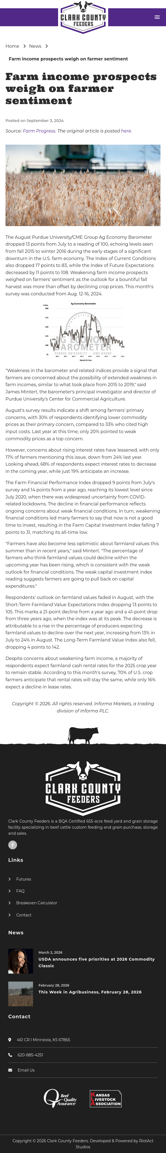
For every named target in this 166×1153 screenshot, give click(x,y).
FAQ (20, 891)
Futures (23, 879)
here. (126, 131)
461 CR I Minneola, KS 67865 (43, 1039)
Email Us (26, 1070)
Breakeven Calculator (36, 902)
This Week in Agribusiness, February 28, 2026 (90, 992)
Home (12, 46)
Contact (23, 915)
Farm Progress (39, 131)
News (35, 46)
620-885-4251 (30, 1055)
